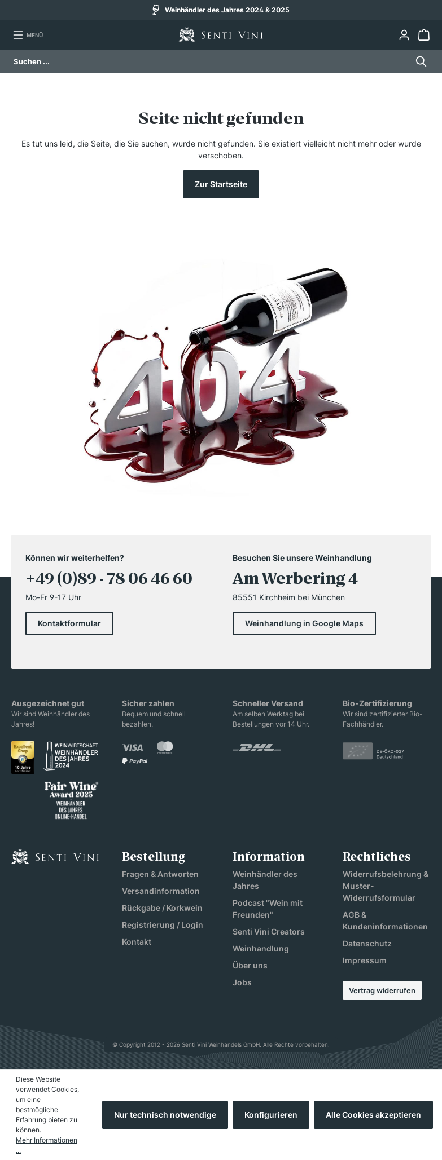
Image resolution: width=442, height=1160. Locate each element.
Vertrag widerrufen (382, 990)
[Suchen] (418, 61)
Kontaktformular (69, 623)
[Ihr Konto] (404, 35)
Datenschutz (367, 943)
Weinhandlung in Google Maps (304, 623)
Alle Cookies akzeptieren (373, 1114)
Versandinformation (161, 891)
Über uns (250, 965)
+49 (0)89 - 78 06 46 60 (108, 578)
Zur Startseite (221, 184)
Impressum (365, 960)
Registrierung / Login (162, 924)
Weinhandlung (261, 948)
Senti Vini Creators (269, 931)
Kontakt (136, 941)
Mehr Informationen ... (46, 1145)
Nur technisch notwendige (165, 1114)
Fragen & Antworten (160, 874)
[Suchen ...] (211, 61)
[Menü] (27, 35)
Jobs (242, 982)
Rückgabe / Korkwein (162, 908)
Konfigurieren (270, 1114)
